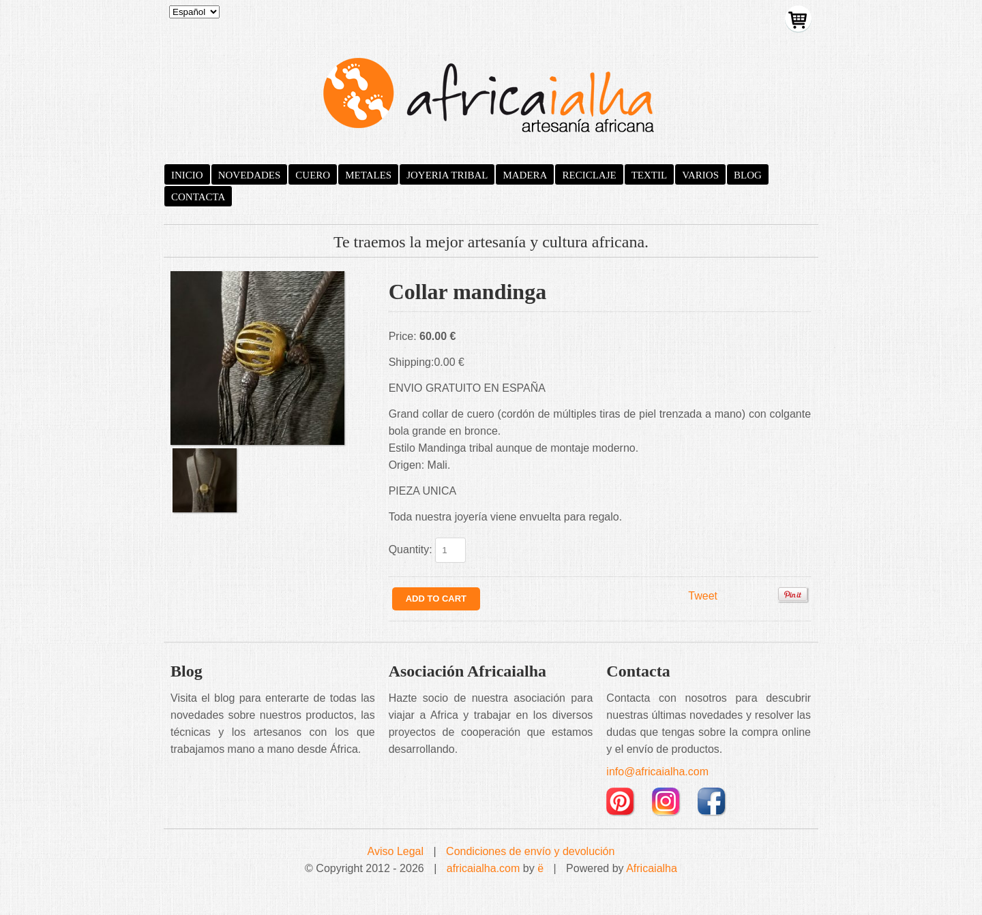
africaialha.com (483, 868)
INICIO (187, 175)
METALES (368, 175)
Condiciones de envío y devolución (530, 851)
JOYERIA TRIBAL (447, 175)
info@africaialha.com (657, 771)
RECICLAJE (589, 175)
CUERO (312, 175)
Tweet (702, 596)
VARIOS (700, 175)
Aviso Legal (395, 851)
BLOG (748, 175)
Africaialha (651, 868)
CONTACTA (198, 196)
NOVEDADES (249, 175)
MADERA (525, 175)
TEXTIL (649, 175)
